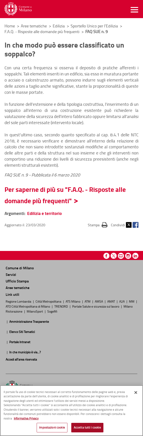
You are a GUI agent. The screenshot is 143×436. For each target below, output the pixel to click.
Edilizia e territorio (44, 213)
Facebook (135, 225)
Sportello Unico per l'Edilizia (95, 26)
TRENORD (61, 306)
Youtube (121, 256)
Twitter (129, 225)
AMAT (111, 301)
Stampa (97, 224)
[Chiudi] (136, 393)
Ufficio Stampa (17, 281)
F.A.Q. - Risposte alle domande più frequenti (42, 31)
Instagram (128, 256)
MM (132, 301)
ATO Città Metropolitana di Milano (28, 306)
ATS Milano (73, 301)
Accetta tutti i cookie (87, 428)
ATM (88, 301)
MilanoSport (35, 311)
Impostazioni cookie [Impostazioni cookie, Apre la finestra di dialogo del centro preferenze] (52, 428)
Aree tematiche (34, 26)
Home (10, 26)
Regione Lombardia (19, 301)
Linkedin (135, 256)
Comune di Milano (20, 267)
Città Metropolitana (49, 301)
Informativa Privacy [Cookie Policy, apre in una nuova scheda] (26, 419)
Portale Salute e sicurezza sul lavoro (96, 306)
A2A (122, 301)
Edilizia (59, 26)
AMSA (99, 301)
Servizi (11, 274)
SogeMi (52, 311)
